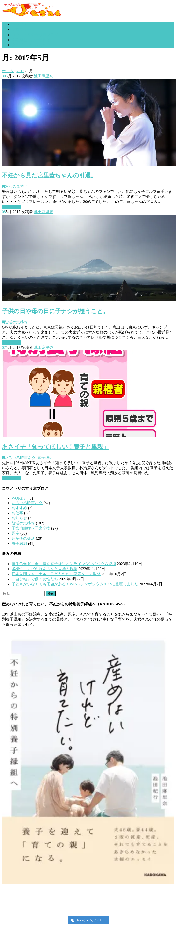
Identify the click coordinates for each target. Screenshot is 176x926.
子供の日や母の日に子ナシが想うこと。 (55, 311)
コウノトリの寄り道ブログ (35, 35)
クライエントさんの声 (31, 45)
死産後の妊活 (23, 538)
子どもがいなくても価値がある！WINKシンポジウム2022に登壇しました (75, 584)
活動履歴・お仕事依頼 (31, 40)
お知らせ (19, 518)
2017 (20, 71)
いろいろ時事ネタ (20, 458)
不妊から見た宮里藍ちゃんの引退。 (49, 175)
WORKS (19, 498)
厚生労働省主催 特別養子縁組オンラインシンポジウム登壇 (64, 564)
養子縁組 (45, 458)
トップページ (23, 24)
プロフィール (23, 30)
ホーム (8, 71)
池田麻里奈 (43, 76)
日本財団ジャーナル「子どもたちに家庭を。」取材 (56, 574)
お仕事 (17, 513)
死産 (15, 533)
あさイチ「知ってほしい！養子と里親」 (55, 447)
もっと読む (11, 207)
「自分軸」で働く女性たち (35, 579)
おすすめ (19, 508)
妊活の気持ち (16, 186)
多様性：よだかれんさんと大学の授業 (44, 569)
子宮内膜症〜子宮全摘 (31, 528)
